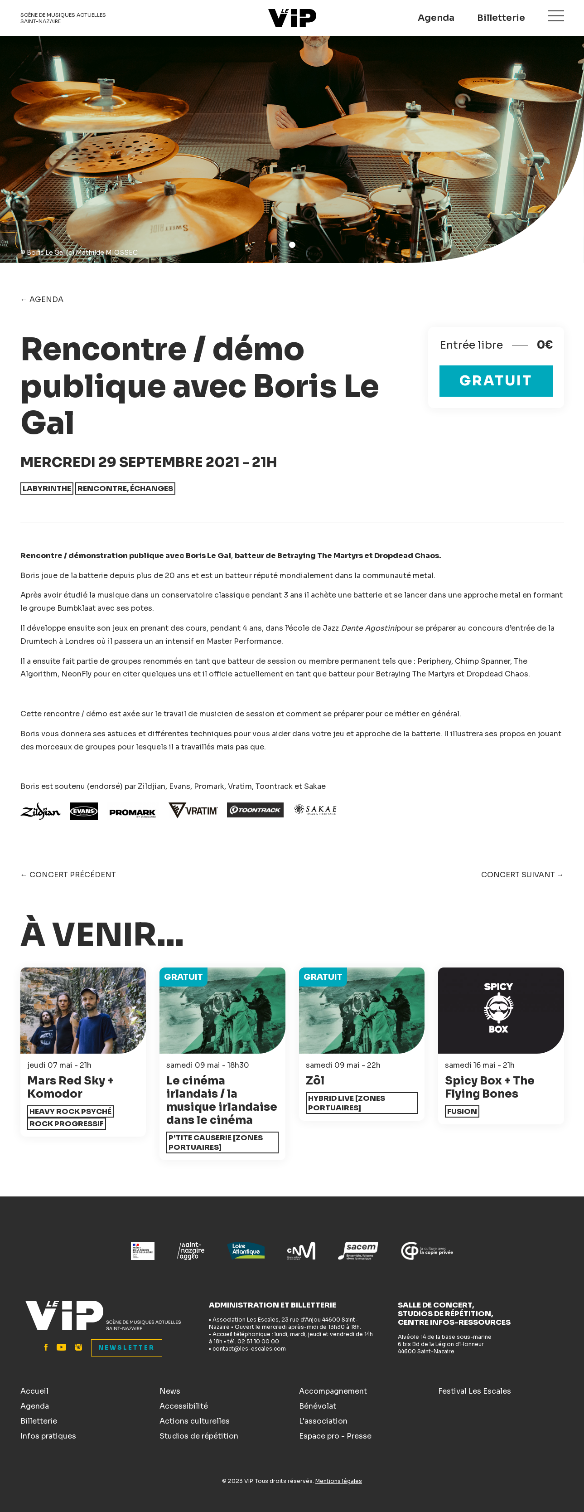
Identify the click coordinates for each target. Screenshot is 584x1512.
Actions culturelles (194, 1421)
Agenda (436, 18)
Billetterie (501, 18)
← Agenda (41, 299)
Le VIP (292, 18)
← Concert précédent (68, 875)
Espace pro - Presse (335, 1436)
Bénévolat (317, 1406)
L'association (323, 1421)
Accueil (34, 1391)
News (169, 1391)
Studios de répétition (198, 1436)
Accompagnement (333, 1391)
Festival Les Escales (474, 1391)
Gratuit (495, 380)
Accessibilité (183, 1406)
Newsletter (126, 1348)
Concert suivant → (522, 875)
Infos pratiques (48, 1436)
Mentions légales (338, 1481)
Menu (556, 16)
